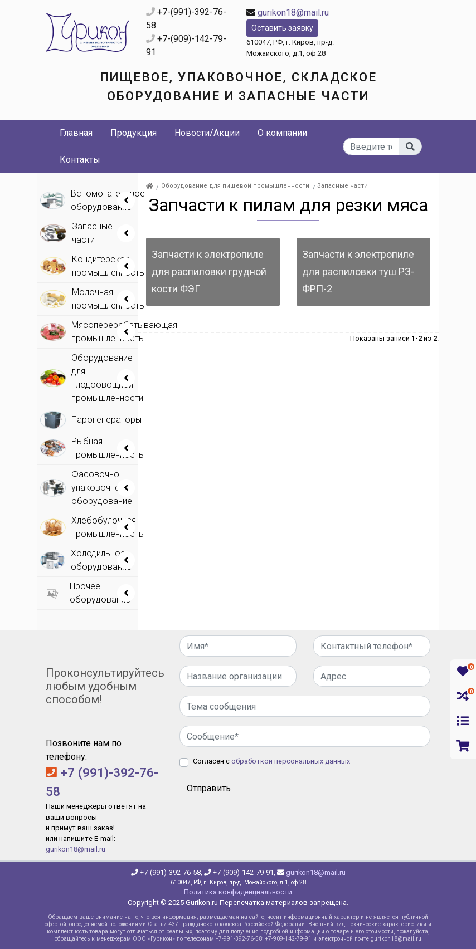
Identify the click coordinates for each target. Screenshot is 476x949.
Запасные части (342, 185)
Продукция (133, 133)
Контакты (80, 159)
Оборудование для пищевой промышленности (235, 185)
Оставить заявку (282, 27)
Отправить (209, 788)
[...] (371, 146)
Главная (76, 133)
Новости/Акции (207, 133)
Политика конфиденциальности (238, 892)
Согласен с (271, 761)
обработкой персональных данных (290, 761)
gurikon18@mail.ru (293, 12)
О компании (282, 133)
